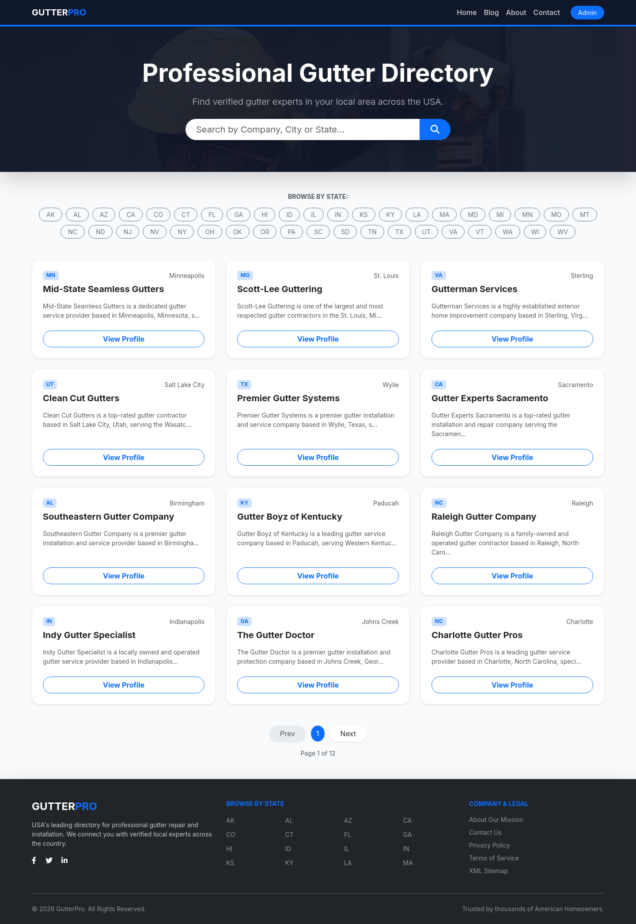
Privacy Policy (489, 845)
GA (238, 214)
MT (585, 214)
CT (186, 214)
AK (50, 214)
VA (453, 232)
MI (500, 214)
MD (473, 214)
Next (348, 733)
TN (372, 232)
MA (444, 214)
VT (480, 232)
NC (72, 232)
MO (556, 214)
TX (399, 232)
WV (562, 232)
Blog (491, 12)
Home (467, 12)
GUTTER (59, 12)
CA (130, 214)
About (516, 12)
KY (390, 214)
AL (77, 214)
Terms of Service (494, 858)
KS (363, 214)
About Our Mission (496, 819)
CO (158, 214)
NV (154, 232)
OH (209, 232)
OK (237, 232)
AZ (104, 214)
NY (182, 232)
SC (318, 232)
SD (345, 232)
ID (289, 214)
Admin (587, 12)
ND (100, 232)
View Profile (123, 339)
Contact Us (485, 832)
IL (313, 214)
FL (212, 214)
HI (264, 214)
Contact (547, 12)
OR (265, 232)
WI (535, 232)
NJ (128, 232)
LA (417, 214)
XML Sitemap (488, 871)
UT (426, 232)
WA (508, 232)
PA (291, 232)
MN (527, 214)
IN (338, 214)
